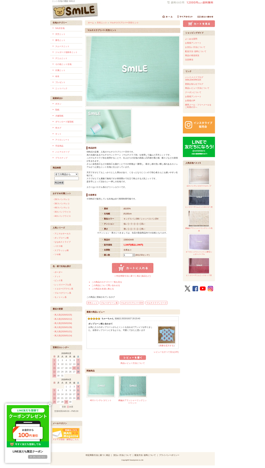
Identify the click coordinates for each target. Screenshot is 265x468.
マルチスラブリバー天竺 (132, 303)
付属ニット (60, 70)
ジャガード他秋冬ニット (66, 52)
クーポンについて (193, 92)
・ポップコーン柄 (60, 238)
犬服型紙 (59, 116)
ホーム (91, 22)
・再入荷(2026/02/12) (62, 319)
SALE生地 (60, 28)
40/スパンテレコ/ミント (101, 400)
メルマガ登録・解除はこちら (65, 438)
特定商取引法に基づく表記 (98, 455)
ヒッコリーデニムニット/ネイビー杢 (199, 198)
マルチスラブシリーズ (156, 303)
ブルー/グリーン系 (109, 303)
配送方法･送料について (195, 51)
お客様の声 (190, 100)
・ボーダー (57, 272)
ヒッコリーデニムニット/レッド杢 (199, 266)
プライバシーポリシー (169, 455)
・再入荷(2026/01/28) (62, 327)
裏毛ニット (60, 40)
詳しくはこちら (39, 457)
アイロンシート (62, 140)
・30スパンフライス (61, 212)
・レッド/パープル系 (61, 285)
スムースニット (62, 46)
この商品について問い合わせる (106, 285)
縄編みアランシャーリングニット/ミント (132, 401)
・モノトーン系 (59, 297)
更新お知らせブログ (194, 84)
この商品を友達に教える (103, 289)
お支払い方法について (195, 47)
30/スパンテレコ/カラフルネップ (199, 177)
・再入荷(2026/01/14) (62, 335)
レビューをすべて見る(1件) (166, 352)
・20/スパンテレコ (60, 199)
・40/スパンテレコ (60, 207)
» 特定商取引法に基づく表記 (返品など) (133, 276)
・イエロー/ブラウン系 (62, 289)
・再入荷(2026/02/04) (62, 323)
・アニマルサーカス (61, 233)
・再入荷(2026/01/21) (62, 331)
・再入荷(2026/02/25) (62, 315)
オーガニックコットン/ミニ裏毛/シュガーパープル (199, 244)
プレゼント (60, 82)
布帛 (57, 76)
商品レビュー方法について (133, 363)
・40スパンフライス (61, 216)
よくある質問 (191, 39)
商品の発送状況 (192, 55)
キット (58, 134)
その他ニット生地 (63, 64)
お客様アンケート (193, 43)
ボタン (58, 104)
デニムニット (61, 58)
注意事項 (189, 60)
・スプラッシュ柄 (60, 250)
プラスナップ (61, 158)
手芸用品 (59, 146)
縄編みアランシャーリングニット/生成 (199, 220)
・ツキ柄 (56, 254)
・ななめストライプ (61, 242)
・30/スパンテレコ (60, 203)
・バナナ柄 (57, 246)
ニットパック (61, 88)
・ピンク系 (57, 280)
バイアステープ (62, 152)
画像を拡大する (167, 345)
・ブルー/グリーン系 (61, 293)
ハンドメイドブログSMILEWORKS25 (194, 78)
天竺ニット (60, 34)
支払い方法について (122, 455)
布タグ (58, 128)
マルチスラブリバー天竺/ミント (124, 22)
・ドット (56, 276)
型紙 (57, 110)
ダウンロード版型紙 (64, 122)
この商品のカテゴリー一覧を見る (107, 282)
